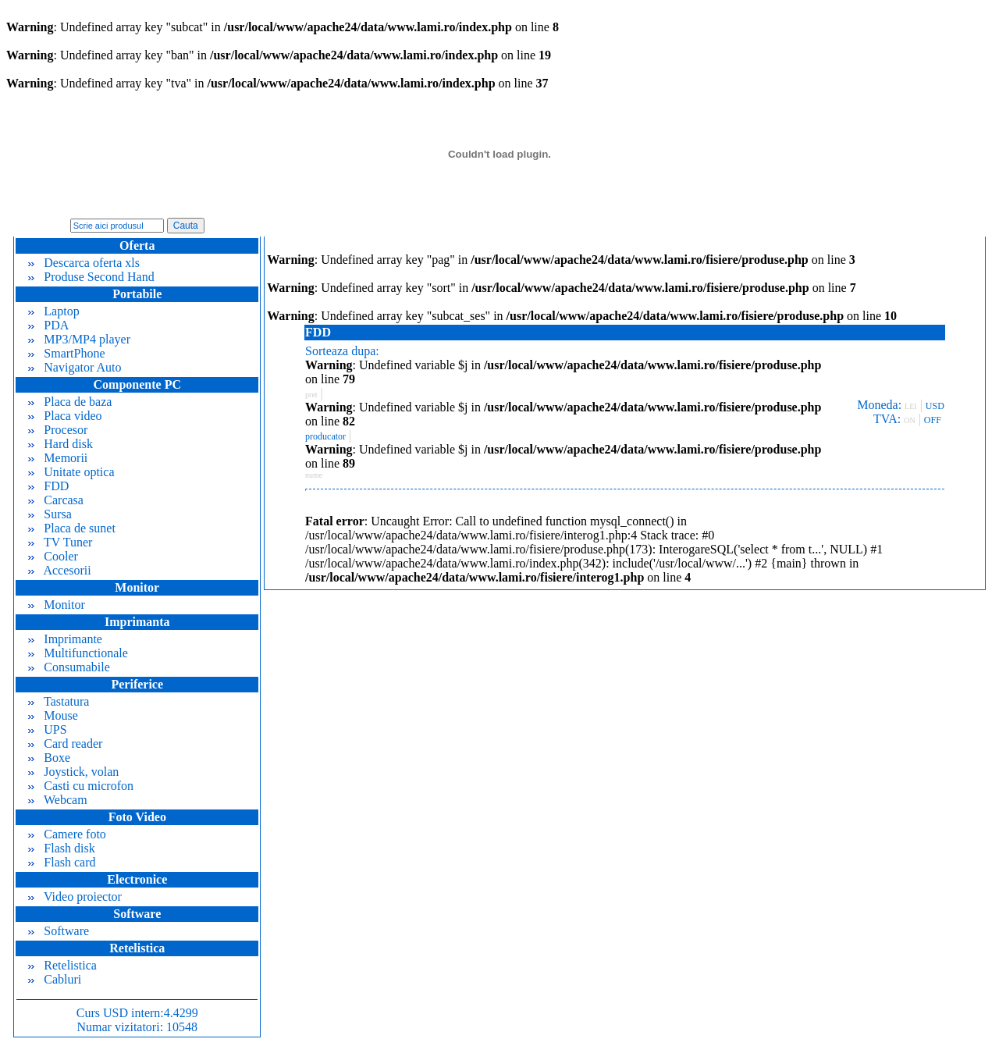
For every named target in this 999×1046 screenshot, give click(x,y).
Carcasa (56, 500)
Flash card (61, 862)
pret (311, 394)
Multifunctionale (78, 653)
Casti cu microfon (80, 785)
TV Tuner (60, 542)
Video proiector (75, 896)
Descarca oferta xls (84, 262)
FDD (48, 486)
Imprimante (65, 639)
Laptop (53, 311)
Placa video (64, 415)
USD (935, 405)
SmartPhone (66, 353)
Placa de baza (70, 401)
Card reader (65, 743)
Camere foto (67, 834)
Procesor (57, 429)
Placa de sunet (72, 528)
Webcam (57, 799)
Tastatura (58, 701)
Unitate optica (71, 472)
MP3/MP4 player (79, 339)
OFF (932, 419)
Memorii (57, 457)
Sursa (50, 514)
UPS (47, 729)
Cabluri (54, 979)
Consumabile (68, 667)
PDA (48, 325)
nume (313, 475)
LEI (911, 406)
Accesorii (59, 570)
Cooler (53, 556)
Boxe (49, 757)
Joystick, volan (73, 771)
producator (325, 436)
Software (58, 930)
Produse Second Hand (91, 276)
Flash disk (61, 848)
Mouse (53, 715)
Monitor (56, 604)
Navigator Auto (74, 367)
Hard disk (60, 443)
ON (909, 420)
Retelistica (62, 965)
